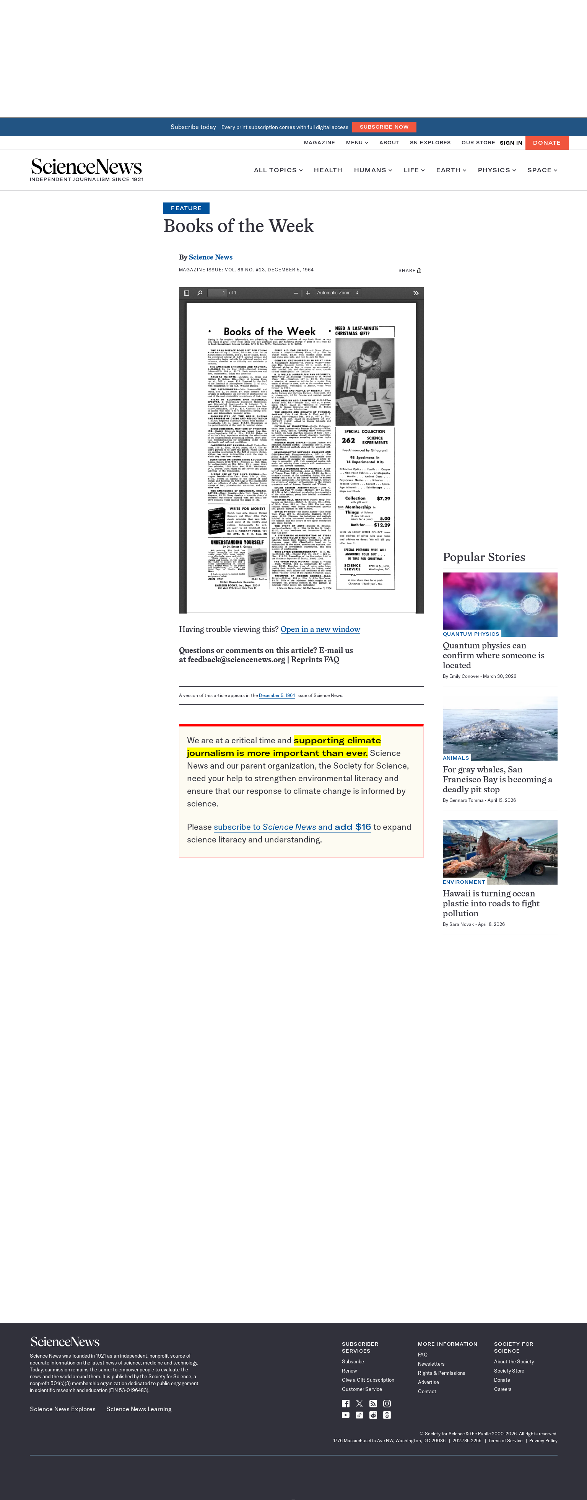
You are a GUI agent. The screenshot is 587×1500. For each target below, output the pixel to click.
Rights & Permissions (441, 1373)
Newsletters (431, 1364)
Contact (427, 1391)
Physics (497, 170)
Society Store (509, 1371)
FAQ (423, 1354)
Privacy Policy (543, 1440)
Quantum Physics (471, 634)
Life (414, 170)
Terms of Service (505, 1440)
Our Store (478, 142)
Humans (373, 170)
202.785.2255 (466, 1440)
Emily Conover (464, 676)
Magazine (319, 142)
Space (542, 170)
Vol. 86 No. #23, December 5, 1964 (269, 270)
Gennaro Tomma (466, 800)
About (389, 142)
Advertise (428, 1382)
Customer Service (362, 1389)
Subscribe (353, 1361)
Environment (464, 882)
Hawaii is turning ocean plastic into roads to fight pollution (491, 904)
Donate (547, 142)
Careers (503, 1389)
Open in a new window (320, 629)
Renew (349, 1371)
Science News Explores (63, 1409)
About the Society (514, 1361)
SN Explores (430, 142)
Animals (456, 758)
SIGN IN (511, 143)
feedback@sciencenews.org (236, 660)
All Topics (278, 170)
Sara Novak (461, 924)
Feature (186, 208)
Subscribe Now (384, 127)
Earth (451, 170)
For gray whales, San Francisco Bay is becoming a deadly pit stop (498, 780)
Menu (357, 142)
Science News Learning (139, 1409)
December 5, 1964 (277, 695)
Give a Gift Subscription (368, 1380)
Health (328, 170)
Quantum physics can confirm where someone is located (494, 656)
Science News (211, 258)
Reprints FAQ (315, 660)
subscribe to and (292, 826)
